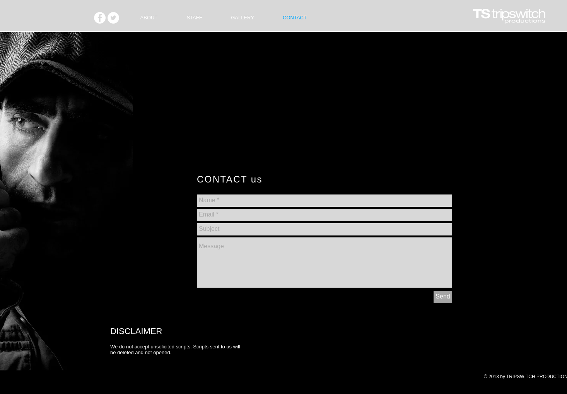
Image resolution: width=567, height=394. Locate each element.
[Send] (443, 297)
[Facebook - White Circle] (100, 18)
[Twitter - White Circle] (113, 18)
